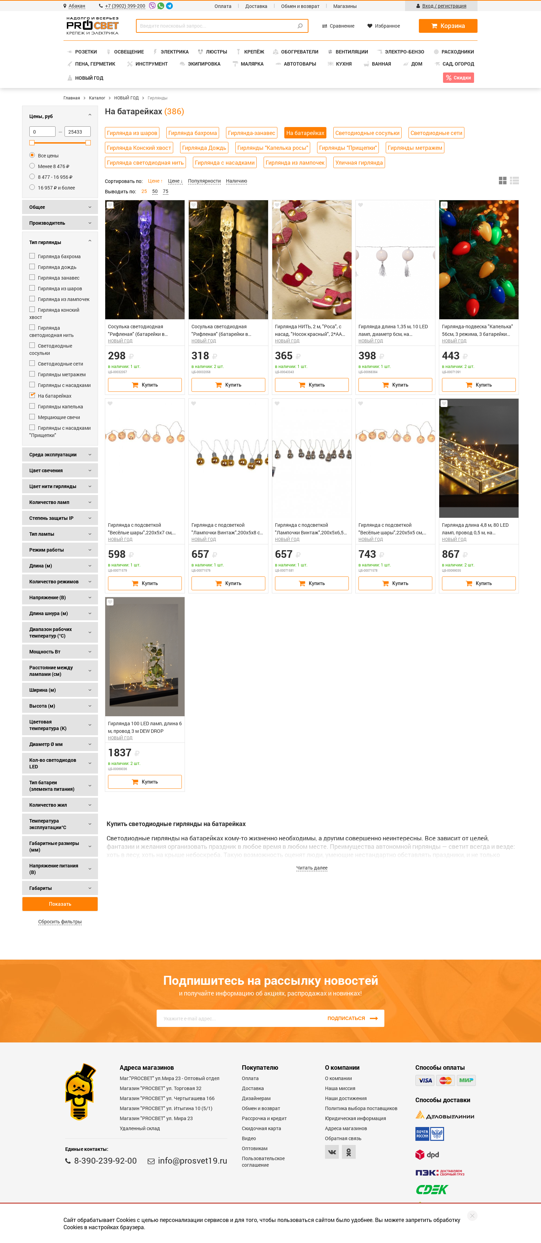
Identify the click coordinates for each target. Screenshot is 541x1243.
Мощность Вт (44, 651)
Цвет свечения (46, 470)
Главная (71, 97)
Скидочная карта (261, 1128)
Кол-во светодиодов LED (52, 763)
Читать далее (311, 867)
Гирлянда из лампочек (295, 162)
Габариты (40, 888)
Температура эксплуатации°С (47, 824)
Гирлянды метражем (415, 147)
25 (144, 191)
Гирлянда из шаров (132, 132)
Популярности (204, 180)
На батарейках (305, 132)
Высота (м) (42, 705)
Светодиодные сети (436, 132)
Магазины (345, 6)
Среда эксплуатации (53, 454)
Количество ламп (49, 502)
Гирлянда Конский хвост (139, 147)
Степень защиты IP (51, 518)
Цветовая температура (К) (48, 724)
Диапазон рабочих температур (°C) (50, 632)
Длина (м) (40, 565)
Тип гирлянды (45, 242)
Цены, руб (41, 116)
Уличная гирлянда (359, 162)
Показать (60, 904)
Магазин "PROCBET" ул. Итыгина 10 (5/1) (166, 1108)
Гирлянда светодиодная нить (145, 162)
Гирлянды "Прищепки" (348, 147)
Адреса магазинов (346, 1128)
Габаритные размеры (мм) (54, 846)
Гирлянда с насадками (225, 162)
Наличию (236, 180)
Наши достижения (346, 1098)
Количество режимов (54, 581)
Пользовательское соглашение (263, 1161)
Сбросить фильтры (60, 921)
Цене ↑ (155, 180)
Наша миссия (340, 1088)
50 (155, 191)
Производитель (47, 223)
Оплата (223, 6)
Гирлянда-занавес (251, 132)
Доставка (256, 6)
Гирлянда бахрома (192, 132)
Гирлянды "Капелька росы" (272, 147)
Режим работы (46, 549)
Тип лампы (42, 534)
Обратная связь (343, 1138)
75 (165, 191)
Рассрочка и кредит (264, 1118)
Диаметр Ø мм (46, 744)
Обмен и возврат (300, 6)
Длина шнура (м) (48, 613)
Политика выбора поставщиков (361, 1108)
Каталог (97, 97)
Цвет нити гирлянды (53, 486)
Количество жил (48, 805)
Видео (249, 1138)
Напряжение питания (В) (53, 868)
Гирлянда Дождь (204, 147)
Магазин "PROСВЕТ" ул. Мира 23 (156, 1118)
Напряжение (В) (47, 597)
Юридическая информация (355, 1118)
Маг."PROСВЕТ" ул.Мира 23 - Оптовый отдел (169, 1078)
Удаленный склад (140, 1128)
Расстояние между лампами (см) (51, 670)
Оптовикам (254, 1148)
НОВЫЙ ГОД (126, 97)
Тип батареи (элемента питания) (52, 785)
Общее (37, 207)
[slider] (32, 142)
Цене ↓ (175, 180)
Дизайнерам (256, 1098)
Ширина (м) (42, 690)
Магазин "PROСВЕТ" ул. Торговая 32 (160, 1088)
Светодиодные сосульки (367, 132)
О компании (338, 1078)
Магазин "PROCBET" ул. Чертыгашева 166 (167, 1098)
